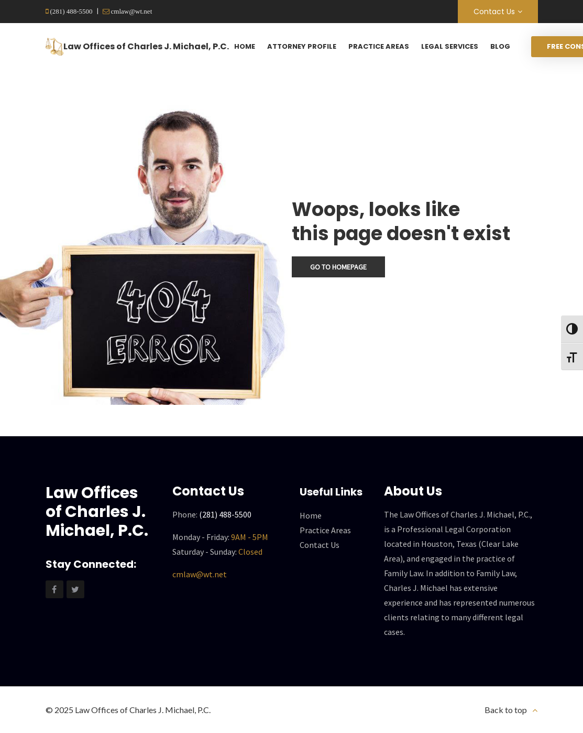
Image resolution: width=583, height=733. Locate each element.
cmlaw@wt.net (130, 11)
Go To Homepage (338, 267)
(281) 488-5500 (71, 11)
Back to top (506, 710)
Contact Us (494, 11)
